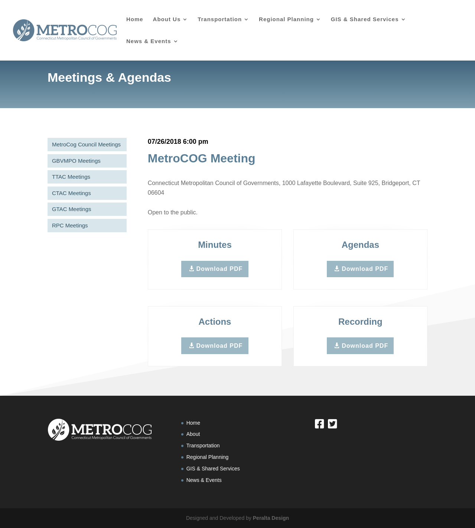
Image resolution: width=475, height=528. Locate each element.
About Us (167, 19)
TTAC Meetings (69, 177)
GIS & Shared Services (365, 19)
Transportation (220, 19)
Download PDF (219, 269)
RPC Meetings (68, 225)
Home (134, 19)
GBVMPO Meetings (74, 161)
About (193, 434)
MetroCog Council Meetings (84, 144)
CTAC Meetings (69, 193)
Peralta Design (271, 518)
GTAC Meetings (70, 209)
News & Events (148, 41)
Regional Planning (286, 19)
